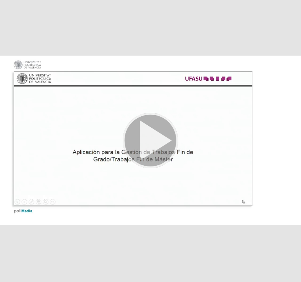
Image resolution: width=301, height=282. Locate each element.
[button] (150, 141)
